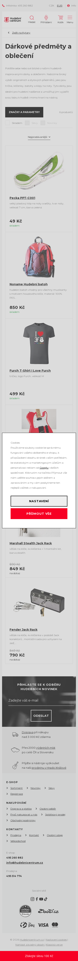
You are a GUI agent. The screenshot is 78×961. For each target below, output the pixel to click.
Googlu (44, 467)
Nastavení (39, 501)
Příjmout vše (39, 514)
